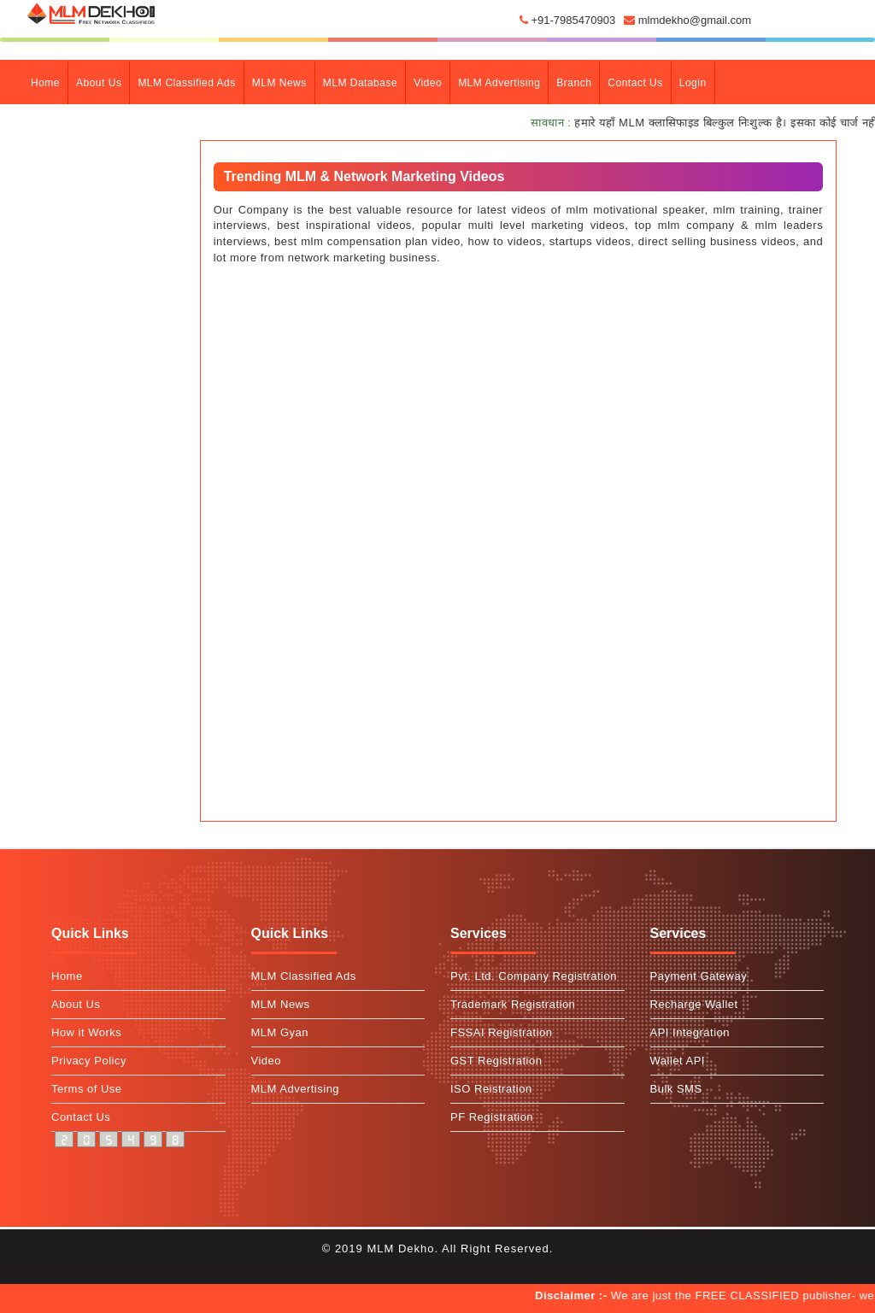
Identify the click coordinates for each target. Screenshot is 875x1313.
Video (428, 83)
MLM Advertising (499, 83)
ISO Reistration (491, 1088)
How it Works (86, 1032)
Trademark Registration (512, 1004)
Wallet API (677, 1060)
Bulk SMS (676, 1088)
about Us (98, 83)
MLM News (279, 83)
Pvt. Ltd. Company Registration (533, 976)
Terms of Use (86, 1088)
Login (693, 83)
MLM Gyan (280, 1032)
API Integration (690, 1032)
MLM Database (360, 83)
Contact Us (80, 1117)
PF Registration (491, 1117)
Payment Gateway (699, 976)
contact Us (635, 83)
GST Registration (496, 1060)
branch (573, 83)
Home (49, 81)
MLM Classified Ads (186, 83)
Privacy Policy (88, 1060)
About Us (75, 1004)
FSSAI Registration (501, 1032)
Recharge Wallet (694, 1004)
